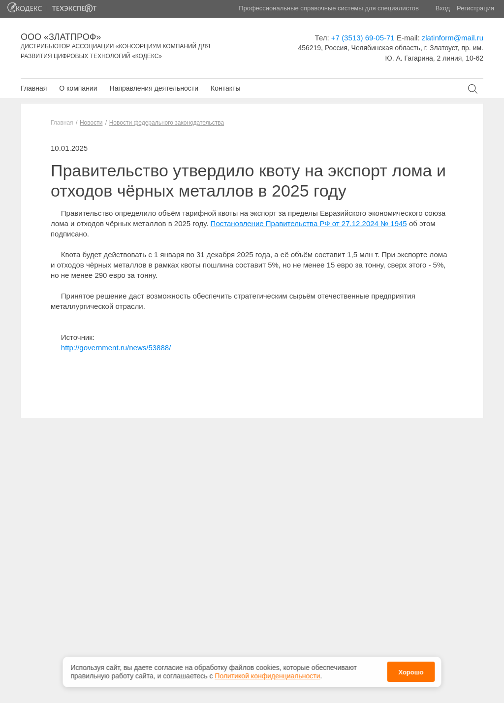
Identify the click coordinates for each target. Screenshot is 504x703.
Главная (34, 88)
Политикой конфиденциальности (267, 674)
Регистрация (475, 8)
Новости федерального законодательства (166, 122)
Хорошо (410, 670)
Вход (443, 8)
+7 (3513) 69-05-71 (363, 37)
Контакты (225, 88)
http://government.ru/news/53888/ (116, 347)
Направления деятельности (154, 88)
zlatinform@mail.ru (452, 37)
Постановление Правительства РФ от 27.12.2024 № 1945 (309, 223)
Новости (91, 122)
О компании (78, 88)
